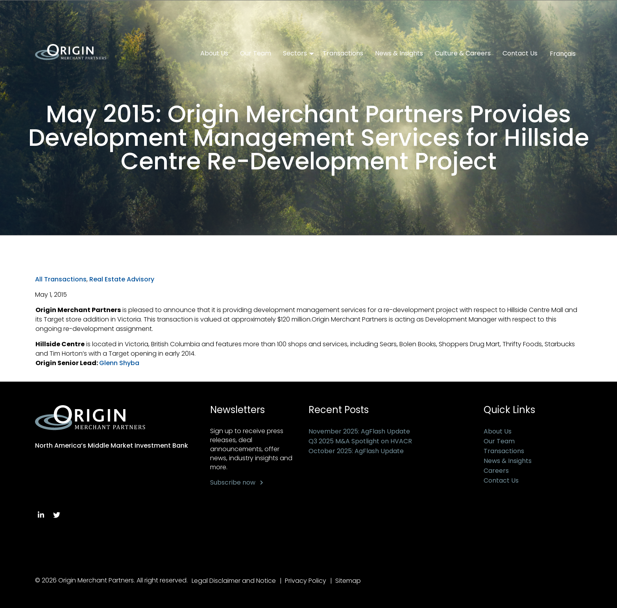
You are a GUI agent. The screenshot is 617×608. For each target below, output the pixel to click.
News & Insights (399, 53)
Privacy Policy (305, 580)
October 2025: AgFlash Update (356, 451)
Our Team (255, 53)
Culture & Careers (463, 53)
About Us (214, 53)
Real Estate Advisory (121, 279)
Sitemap (348, 580)
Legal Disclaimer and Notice (234, 580)
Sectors (295, 53)
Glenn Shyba (119, 362)
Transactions (343, 53)
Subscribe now (232, 482)
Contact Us (520, 53)
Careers (496, 470)
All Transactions (61, 279)
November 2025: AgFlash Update (359, 431)
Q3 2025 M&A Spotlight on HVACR (360, 441)
